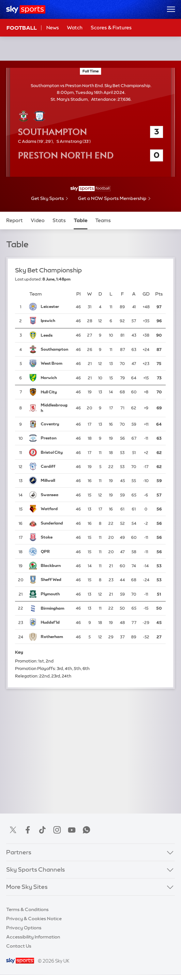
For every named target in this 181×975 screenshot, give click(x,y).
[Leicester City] (55, 307)
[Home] (26, 9)
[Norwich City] (55, 378)
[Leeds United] (55, 335)
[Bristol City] (55, 452)
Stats (59, 220)
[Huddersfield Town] (55, 623)
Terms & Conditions (27, 909)
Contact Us (18, 946)
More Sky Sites (27, 887)
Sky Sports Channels (35, 870)
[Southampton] (55, 349)
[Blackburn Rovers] (55, 566)
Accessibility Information (33, 937)
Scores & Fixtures (111, 27)
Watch (75, 27)
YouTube (71, 830)
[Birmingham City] (55, 608)
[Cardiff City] (55, 466)
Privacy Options (23, 927)
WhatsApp (86, 830)
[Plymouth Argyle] (55, 594)
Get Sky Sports (47, 198)
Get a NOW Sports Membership (112, 198)
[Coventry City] (55, 424)
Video (38, 220)
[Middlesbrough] (55, 408)
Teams (103, 220)
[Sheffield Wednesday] (55, 580)
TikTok (42, 830)
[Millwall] (55, 481)
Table (80, 220)
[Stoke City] (55, 537)
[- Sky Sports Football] (90, 188)
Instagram (57, 830)
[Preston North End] (55, 438)
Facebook (27, 830)
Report (14, 220)
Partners (18, 852)
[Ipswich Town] (55, 321)
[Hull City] (55, 392)
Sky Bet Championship (48, 270)
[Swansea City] (55, 495)
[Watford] (55, 509)
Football (22, 27)
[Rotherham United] (55, 637)
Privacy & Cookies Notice (34, 918)
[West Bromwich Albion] (55, 363)
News (52, 27)
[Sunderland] (55, 523)
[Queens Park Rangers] (55, 552)
